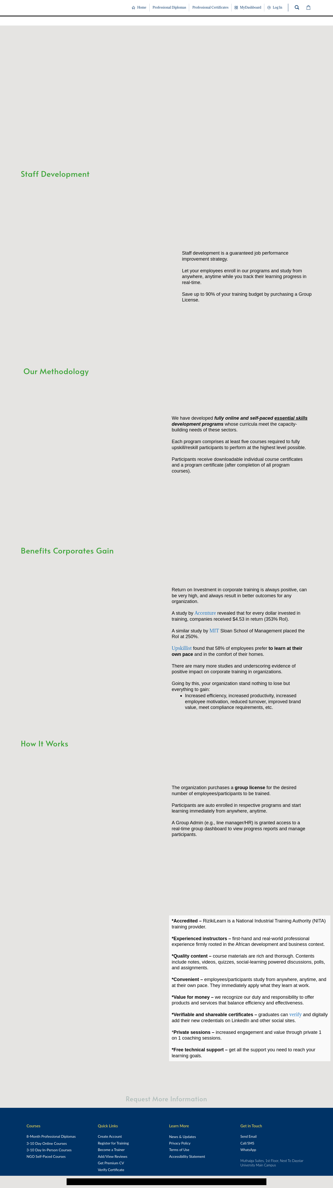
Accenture (205, 613)
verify (295, 1014)
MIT (214, 631)
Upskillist (182, 648)
